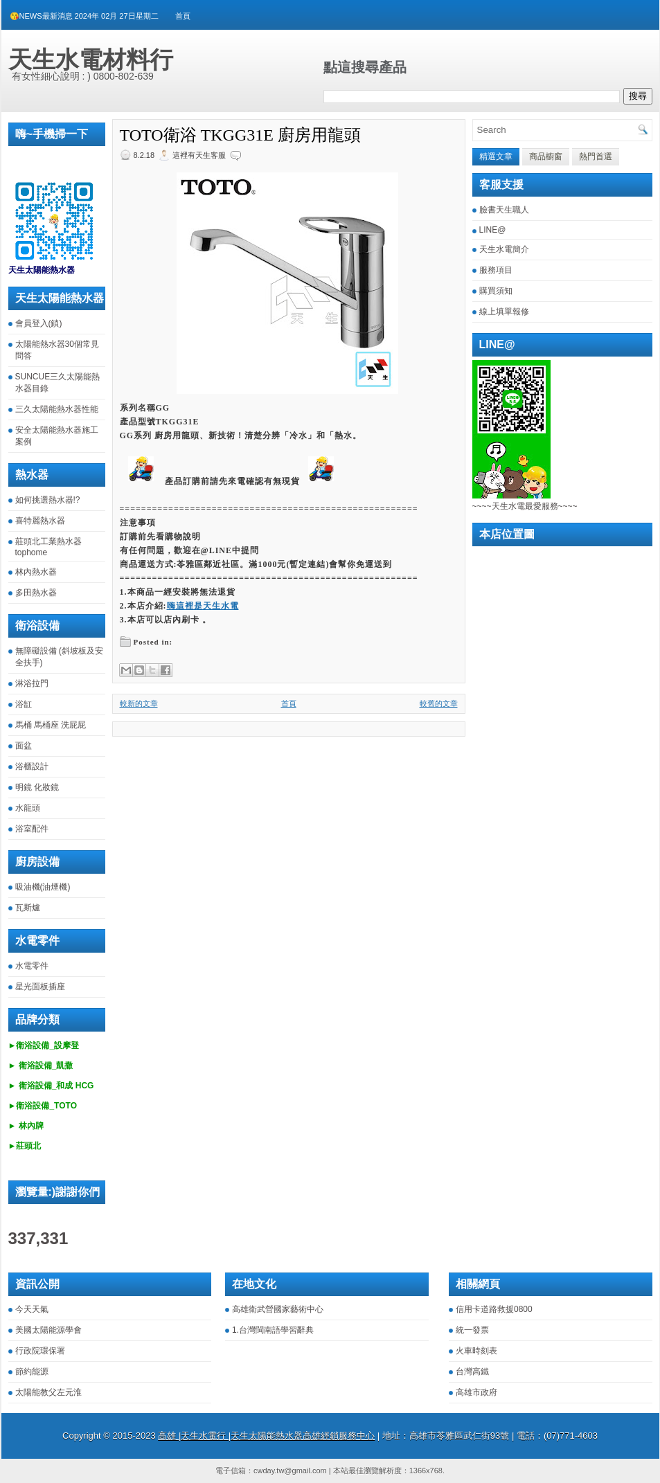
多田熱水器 (36, 592)
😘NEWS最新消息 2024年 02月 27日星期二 (84, 16)
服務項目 (495, 270)
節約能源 (31, 1371)
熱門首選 (595, 156)
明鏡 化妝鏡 (37, 787)
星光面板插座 (40, 986)
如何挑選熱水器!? (47, 500)
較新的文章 (139, 703)
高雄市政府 (476, 1392)
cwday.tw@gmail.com (290, 1470)
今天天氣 (31, 1309)
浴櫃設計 (31, 766)
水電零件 (31, 966)
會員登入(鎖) (38, 323)
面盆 (23, 746)
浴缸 (23, 704)
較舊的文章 (439, 703)
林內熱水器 (36, 572)
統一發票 (472, 1330)
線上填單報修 (504, 311)
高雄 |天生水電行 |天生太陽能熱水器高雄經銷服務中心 (266, 1435)
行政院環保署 (40, 1351)
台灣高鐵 (472, 1371)
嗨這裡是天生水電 (203, 606)
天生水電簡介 (504, 249)
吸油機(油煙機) (43, 887)
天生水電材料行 (90, 59)
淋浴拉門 (31, 683)
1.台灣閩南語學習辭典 (273, 1330)
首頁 (182, 16)
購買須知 (495, 291)
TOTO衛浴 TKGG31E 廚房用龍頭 (240, 135)
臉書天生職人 (504, 210)
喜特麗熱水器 (40, 520)
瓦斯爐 (27, 908)
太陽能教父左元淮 (48, 1392)
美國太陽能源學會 (48, 1330)
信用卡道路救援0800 (494, 1309)
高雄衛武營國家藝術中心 (277, 1309)
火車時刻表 (476, 1351)
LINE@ (492, 230)
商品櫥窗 (545, 156)
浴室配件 (31, 829)
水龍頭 (27, 808)
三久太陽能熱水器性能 (56, 409)
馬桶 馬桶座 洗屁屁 (51, 725)
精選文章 (495, 156)
